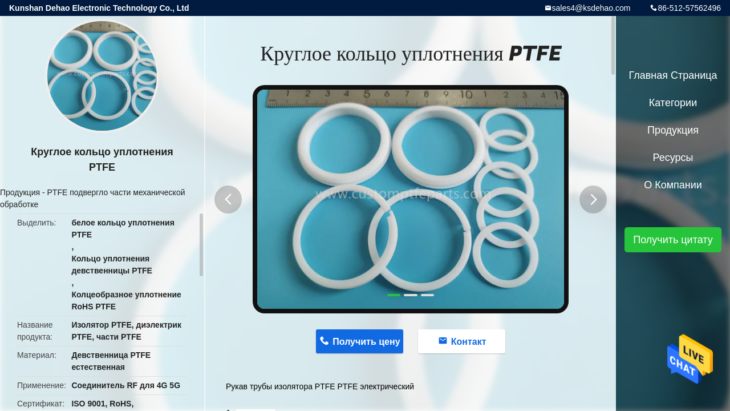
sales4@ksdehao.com (591, 8)
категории (673, 102)
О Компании (673, 185)
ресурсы (673, 157)
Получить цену (366, 341)
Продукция (20, 192)
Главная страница (672, 75)
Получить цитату (673, 239)
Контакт (468, 341)
